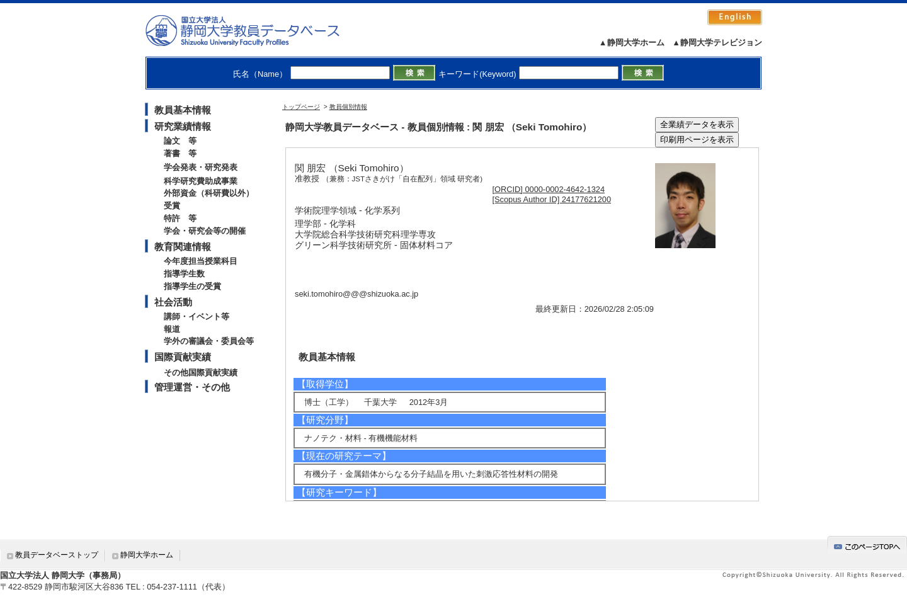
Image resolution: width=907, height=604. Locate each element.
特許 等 (180, 218)
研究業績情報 (182, 126)
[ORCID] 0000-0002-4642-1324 (549, 189)
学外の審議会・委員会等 (209, 341)
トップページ (301, 106)
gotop (867, 544)
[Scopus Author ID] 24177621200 (552, 199)
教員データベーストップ (56, 554)
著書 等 (180, 153)
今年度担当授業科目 (200, 261)
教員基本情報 (182, 110)
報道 (172, 329)
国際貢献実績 (182, 356)
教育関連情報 (182, 246)
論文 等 (180, 140)
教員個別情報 (348, 106)
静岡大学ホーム (146, 554)
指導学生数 (184, 273)
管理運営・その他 (192, 387)
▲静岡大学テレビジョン (717, 42)
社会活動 (173, 302)
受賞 (172, 205)
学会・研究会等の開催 (205, 231)
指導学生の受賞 (192, 286)
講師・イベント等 (196, 316)
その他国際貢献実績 (200, 372)
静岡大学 (255, 30)
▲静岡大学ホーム (632, 42)
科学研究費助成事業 (200, 181)
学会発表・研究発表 (200, 167)
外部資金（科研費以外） (209, 193)
